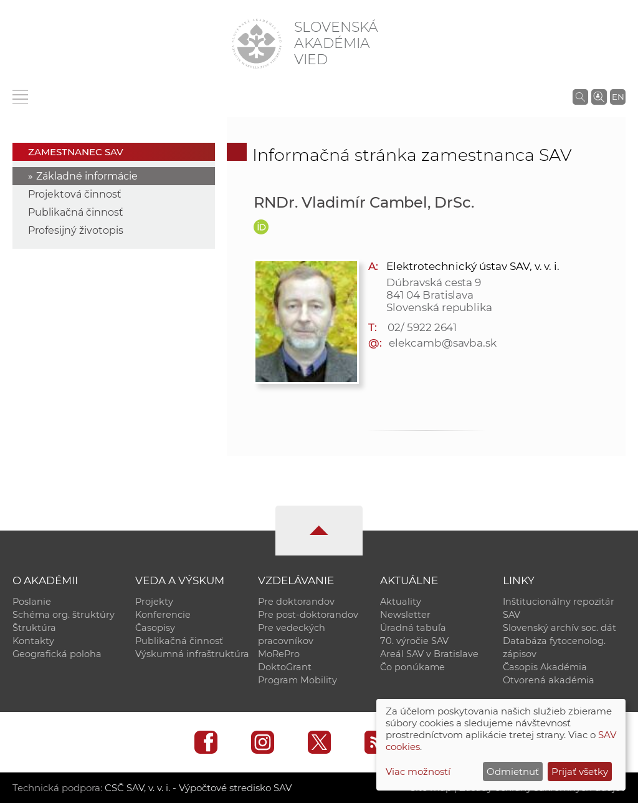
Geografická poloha (57, 654)
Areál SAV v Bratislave (429, 654)
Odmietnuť (513, 771)
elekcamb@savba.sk (443, 343)
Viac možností (418, 771)
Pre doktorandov (296, 601)
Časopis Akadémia (545, 667)
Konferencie (163, 614)
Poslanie (31, 601)
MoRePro (279, 654)
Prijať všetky (579, 771)
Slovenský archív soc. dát (559, 627)
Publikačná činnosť (75, 212)
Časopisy (155, 627)
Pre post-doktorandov (308, 614)
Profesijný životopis (75, 230)
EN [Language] (618, 97)
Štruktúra (34, 627)
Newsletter (405, 614)
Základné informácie (87, 176)
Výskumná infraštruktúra (192, 654)
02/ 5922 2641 (422, 327)
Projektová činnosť (74, 194)
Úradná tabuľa (413, 627)
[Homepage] (257, 44)
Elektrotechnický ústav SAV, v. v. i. (472, 266)
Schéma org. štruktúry (63, 614)
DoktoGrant (285, 667)
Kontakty (33, 641)
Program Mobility (297, 680)
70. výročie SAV (414, 641)
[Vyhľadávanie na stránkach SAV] (580, 97)
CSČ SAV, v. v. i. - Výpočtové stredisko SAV (198, 788)
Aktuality (400, 601)
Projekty (154, 601)
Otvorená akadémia (548, 680)
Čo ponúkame (412, 667)
